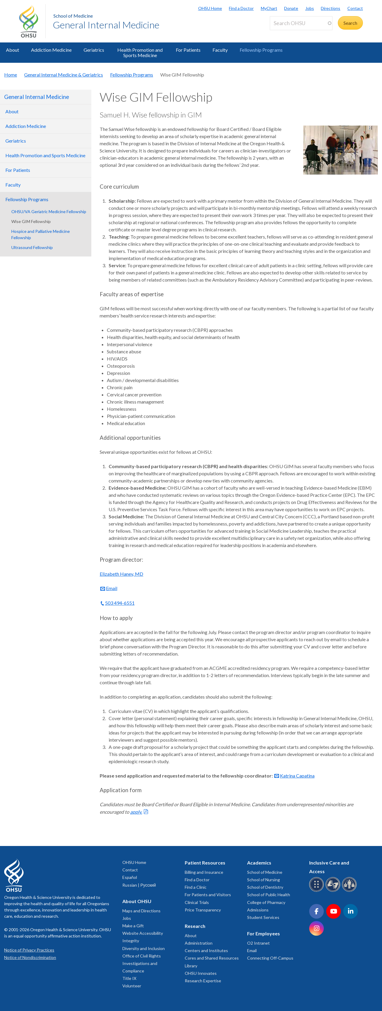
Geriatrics (94, 50)
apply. (136, 812)
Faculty (220, 50)
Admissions (258, 909)
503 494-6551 (120, 603)
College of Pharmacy (266, 902)
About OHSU (136, 901)
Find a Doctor (241, 8)
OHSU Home (210, 8)
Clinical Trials (197, 902)
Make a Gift (133, 925)
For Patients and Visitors (208, 894)
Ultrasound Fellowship (32, 247)
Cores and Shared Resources (212, 957)
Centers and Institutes (206, 950)
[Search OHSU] (301, 23)
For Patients (188, 50)
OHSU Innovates (201, 973)
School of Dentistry (265, 887)
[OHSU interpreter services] (350, 890)
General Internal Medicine (106, 24)
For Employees (263, 933)
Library (191, 965)
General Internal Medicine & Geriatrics (63, 74)
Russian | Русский (139, 885)
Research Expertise (203, 980)
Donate (291, 8)
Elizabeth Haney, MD (121, 574)
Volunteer (131, 985)
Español (129, 877)
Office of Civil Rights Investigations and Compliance (141, 963)
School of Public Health (268, 894)
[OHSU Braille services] (317, 890)
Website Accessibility (142, 933)
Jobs (309, 8)
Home (10, 74)
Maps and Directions (141, 910)
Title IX (129, 978)
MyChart (269, 8)
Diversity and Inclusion (143, 948)
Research (195, 926)
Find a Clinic (196, 887)
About (12, 50)
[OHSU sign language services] (334, 890)
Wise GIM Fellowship (31, 221)
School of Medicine (73, 16)
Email (111, 588)
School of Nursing (263, 879)
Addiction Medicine (51, 50)
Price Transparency (203, 909)
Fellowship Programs (261, 50)
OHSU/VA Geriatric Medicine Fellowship (48, 211)
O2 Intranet (258, 943)
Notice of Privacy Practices (29, 949)
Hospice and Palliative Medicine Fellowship (40, 234)
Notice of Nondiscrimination (30, 957)
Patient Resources (205, 862)
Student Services (263, 917)
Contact (355, 8)
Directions (330, 8)
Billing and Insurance (204, 872)
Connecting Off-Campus (270, 957)
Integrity (130, 940)
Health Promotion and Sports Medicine (140, 52)
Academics (259, 862)
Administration (198, 943)
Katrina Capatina (297, 775)
